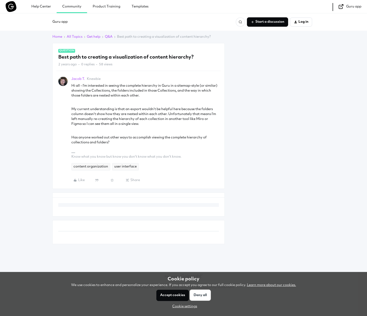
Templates (140, 6)
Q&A (109, 37)
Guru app (60, 22)
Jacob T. (78, 79)
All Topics (74, 37)
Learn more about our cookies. (271, 285)
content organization (90, 166)
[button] (267, 22)
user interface (125, 166)
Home (57, 37)
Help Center (41, 6)
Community (71, 6)
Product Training (106, 6)
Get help (93, 37)
